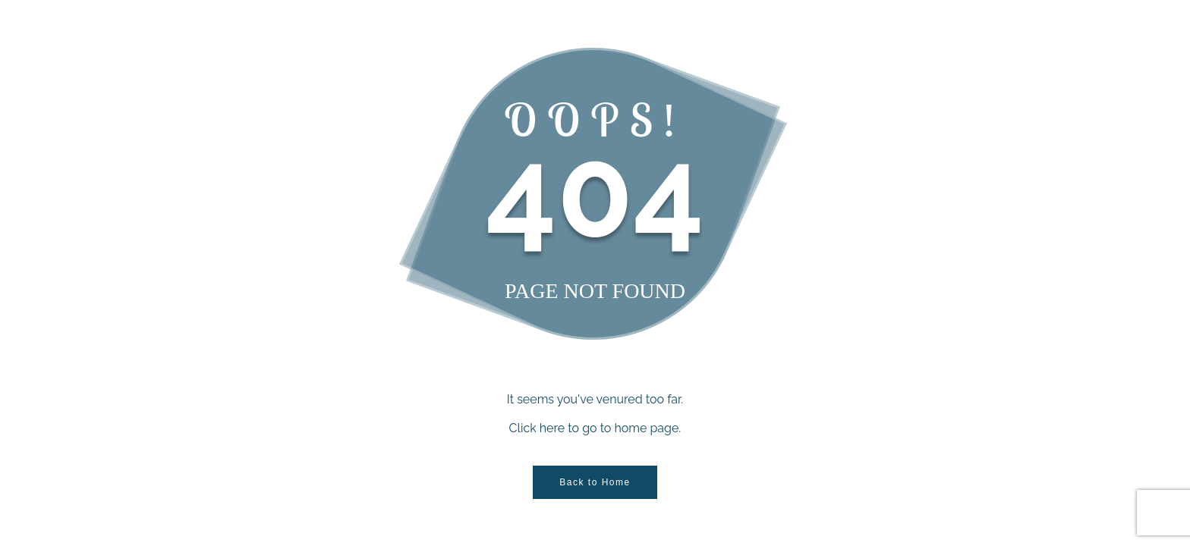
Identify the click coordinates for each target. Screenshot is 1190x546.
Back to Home (594, 482)
